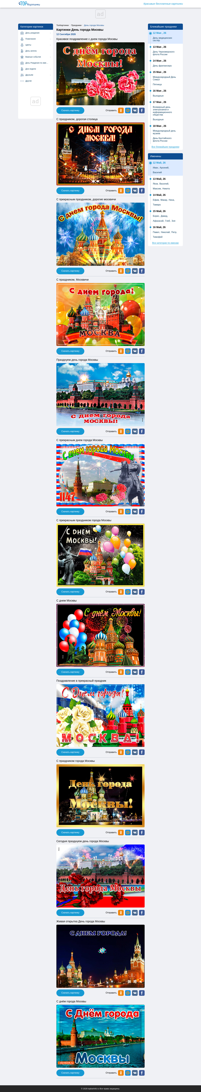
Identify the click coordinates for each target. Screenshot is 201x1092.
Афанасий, (158, 221)
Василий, (164, 184)
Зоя (173, 221)
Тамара (157, 204)
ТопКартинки (62, 25)
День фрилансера (162, 66)
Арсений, (164, 167)
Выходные (158, 96)
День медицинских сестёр (162, 39)
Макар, (164, 200)
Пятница (157, 84)
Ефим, (156, 200)
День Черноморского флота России (163, 53)
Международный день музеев (164, 132)
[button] (135, 110)
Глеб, (168, 221)
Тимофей (157, 237)
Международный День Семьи (164, 78)
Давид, (164, 216)
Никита (166, 188)
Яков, (156, 184)
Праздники (76, 25)
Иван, (156, 167)
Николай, (165, 232)
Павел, (156, 232)
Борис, (156, 216)
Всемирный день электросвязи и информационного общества (162, 111)
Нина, (172, 200)
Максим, (157, 188)
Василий (157, 172)
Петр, (174, 232)
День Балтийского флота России (162, 139)
